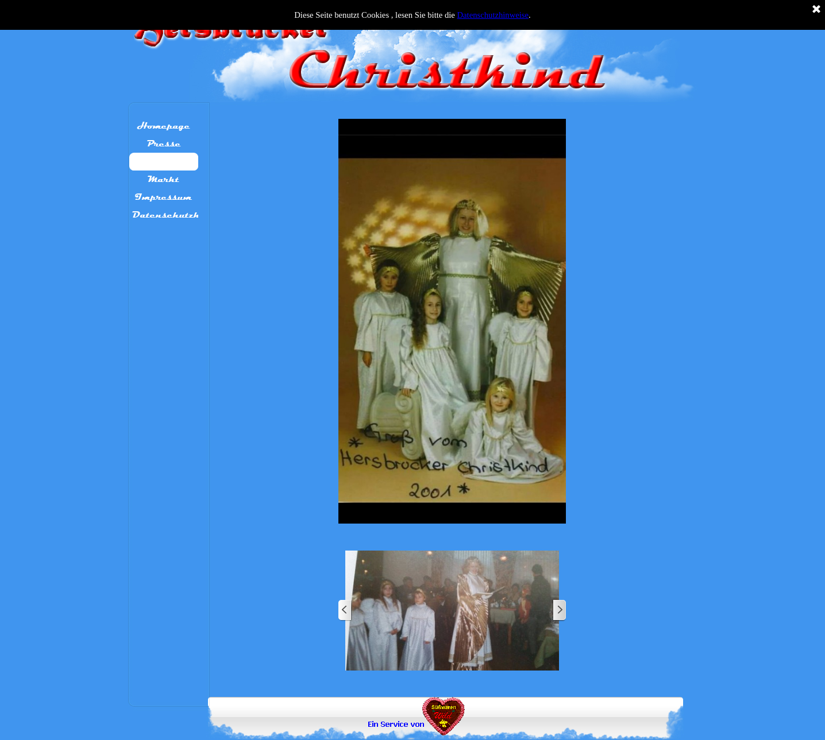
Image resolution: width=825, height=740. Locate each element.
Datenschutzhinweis (182, 214)
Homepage (163, 125)
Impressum (163, 197)
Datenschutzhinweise (493, 15)
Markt (163, 179)
